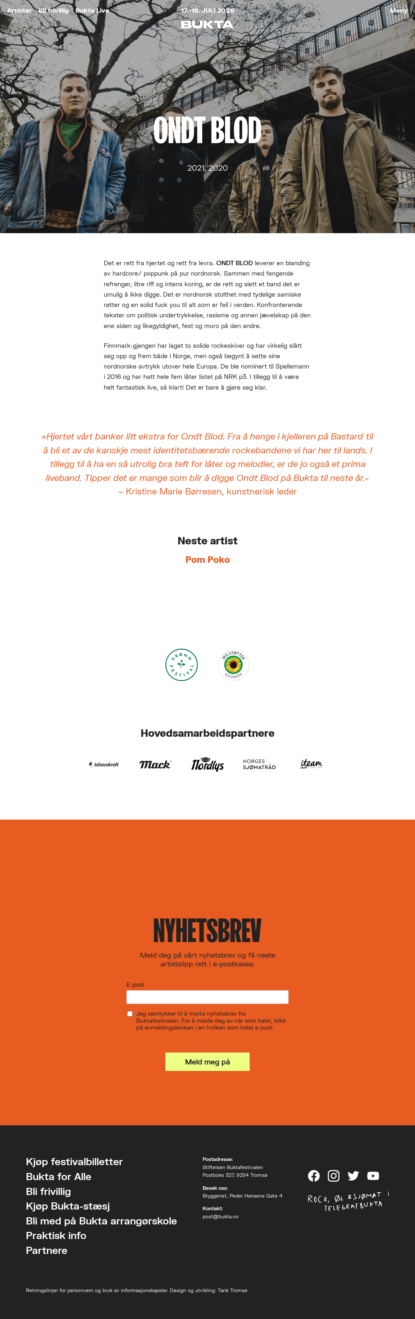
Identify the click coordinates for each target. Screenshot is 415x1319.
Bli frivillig (54, 10)
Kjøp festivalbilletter (74, 1161)
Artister (19, 10)
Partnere (46, 1250)
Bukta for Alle (58, 1176)
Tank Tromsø (232, 1290)
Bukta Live (92, 10)
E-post (135, 984)
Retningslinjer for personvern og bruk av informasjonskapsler (96, 1290)
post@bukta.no (221, 1216)
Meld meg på (207, 1061)
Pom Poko (207, 559)
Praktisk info (56, 1235)
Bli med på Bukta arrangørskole (101, 1221)
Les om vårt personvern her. (167, 1042)
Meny (399, 10)
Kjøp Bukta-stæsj (68, 1206)
